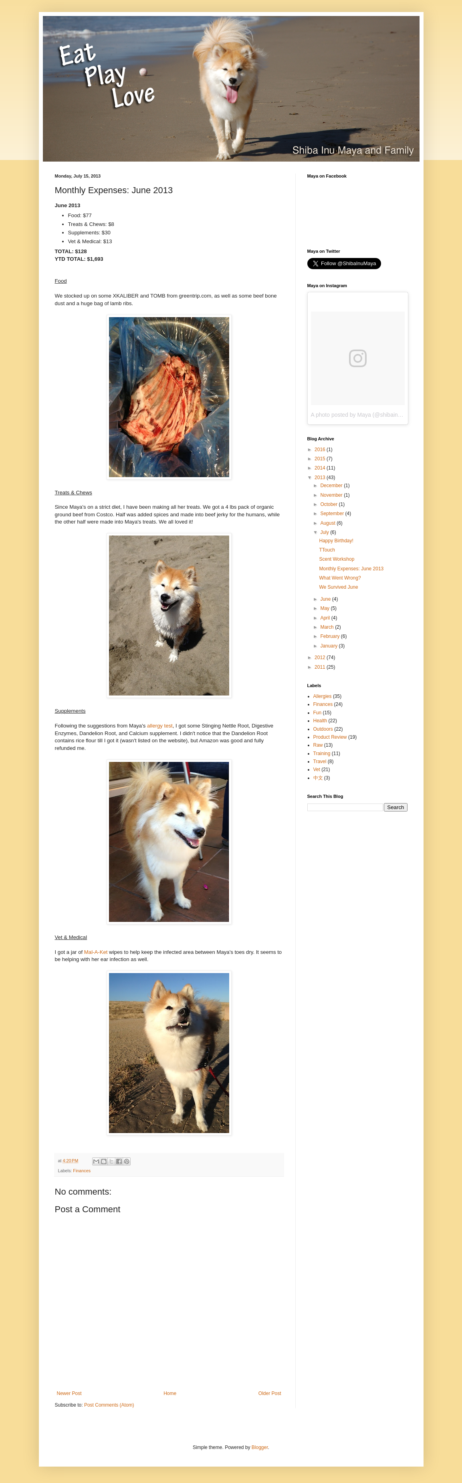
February (330, 636)
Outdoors (323, 729)
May (325, 608)
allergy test (160, 726)
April (325, 618)
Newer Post (69, 1393)
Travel (320, 761)
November (332, 495)
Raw (318, 745)
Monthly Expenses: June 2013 (351, 569)
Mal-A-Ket (96, 952)
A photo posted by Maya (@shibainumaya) (364, 415)
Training (322, 753)
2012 (321, 657)
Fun (317, 713)
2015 (321, 459)
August (328, 523)
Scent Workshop (336, 559)
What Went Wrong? (340, 578)
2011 (321, 667)
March (327, 627)
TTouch (327, 550)
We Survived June (338, 587)
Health (320, 721)
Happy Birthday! (336, 541)
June (326, 599)
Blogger (260, 1447)
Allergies (322, 696)
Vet (316, 769)
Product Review (330, 737)
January (329, 646)
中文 (318, 778)
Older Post (269, 1393)
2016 (321, 449)
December (332, 485)
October (329, 504)
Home (169, 1393)
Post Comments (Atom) (109, 1405)
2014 (321, 468)
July (325, 532)
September (332, 513)
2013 (321, 477)
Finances (82, 1170)
